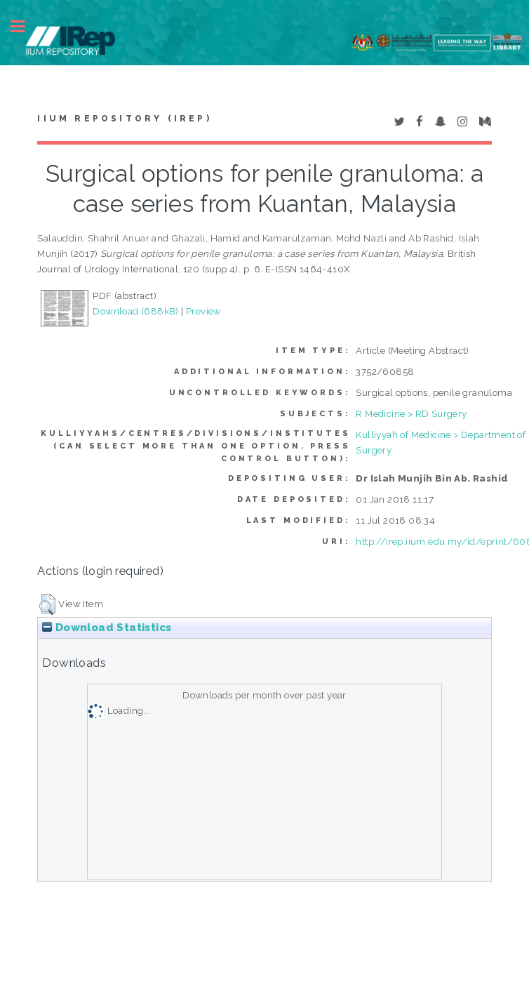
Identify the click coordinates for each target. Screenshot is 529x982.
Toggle (25, 26)
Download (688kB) (135, 311)
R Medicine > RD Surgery (411, 413)
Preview (204, 311)
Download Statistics (106, 627)
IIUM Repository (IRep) (124, 119)
